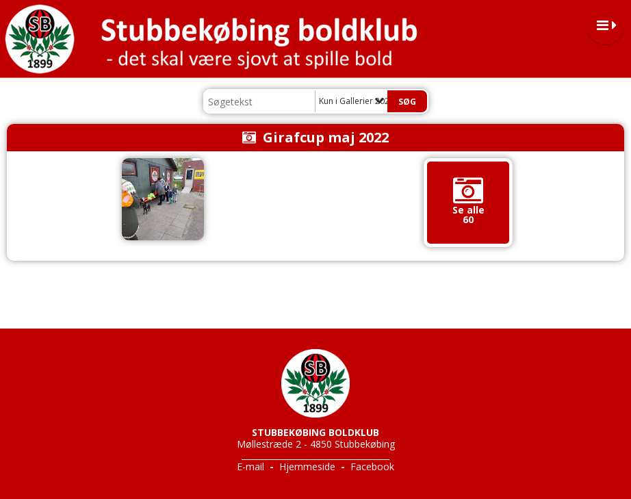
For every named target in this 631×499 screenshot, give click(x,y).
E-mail (250, 466)
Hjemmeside (307, 466)
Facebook (372, 466)
